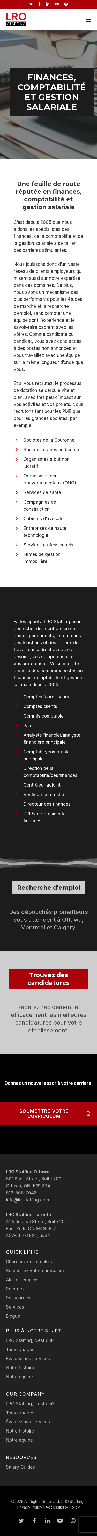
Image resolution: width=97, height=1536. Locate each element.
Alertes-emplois (22, 1279)
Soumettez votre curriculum (35, 1270)
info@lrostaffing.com (27, 1200)
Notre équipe (19, 1376)
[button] (88, 19)
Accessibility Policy (63, 1507)
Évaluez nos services (28, 1358)
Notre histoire (20, 1367)
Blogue (13, 1316)
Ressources (18, 1298)
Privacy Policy (29, 1507)
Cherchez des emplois (29, 1261)
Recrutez (15, 1288)
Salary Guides (20, 1467)
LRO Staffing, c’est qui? (30, 1340)
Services (15, 1307)
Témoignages (20, 1349)
